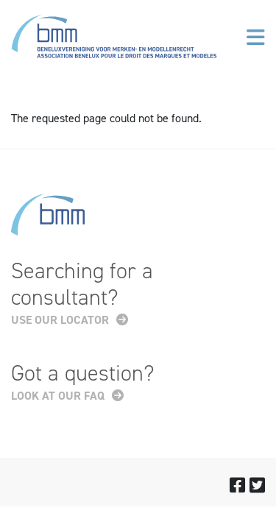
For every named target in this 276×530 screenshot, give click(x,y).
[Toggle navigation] (256, 37)
